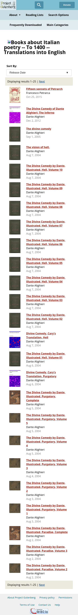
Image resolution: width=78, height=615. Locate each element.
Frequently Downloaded (26, 25)
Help (57, 604)
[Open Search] (39, 5)
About (15, 15)
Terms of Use (27, 604)
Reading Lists (34, 15)
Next (42, 81)
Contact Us (45, 604)
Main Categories (57, 25)
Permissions (65, 597)
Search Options (58, 15)
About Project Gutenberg (22, 597)
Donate (67, 4)
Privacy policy (47, 597)
